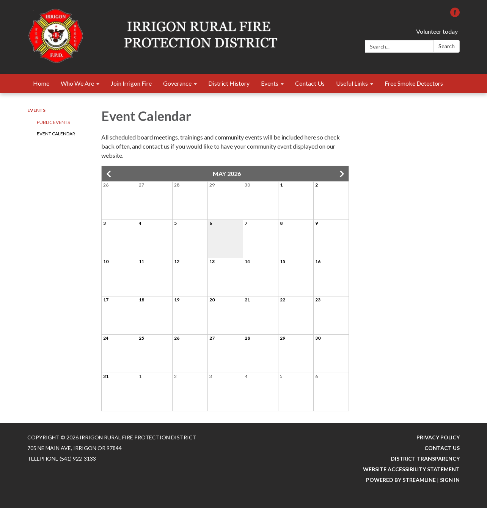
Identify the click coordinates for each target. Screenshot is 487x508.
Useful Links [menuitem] (352, 83)
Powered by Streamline (401, 480)
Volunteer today (437, 31)
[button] (109, 174)
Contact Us (442, 448)
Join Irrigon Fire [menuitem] (131, 83)
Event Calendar (56, 133)
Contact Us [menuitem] (310, 83)
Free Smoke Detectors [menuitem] (414, 83)
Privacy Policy (438, 437)
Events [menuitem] (269, 83)
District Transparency (425, 458)
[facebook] (455, 14)
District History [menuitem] (229, 83)
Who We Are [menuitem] (77, 83)
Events (36, 110)
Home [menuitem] (41, 83)
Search (446, 46)
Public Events (53, 122)
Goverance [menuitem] (177, 83)
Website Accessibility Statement (411, 469)
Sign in (450, 480)
